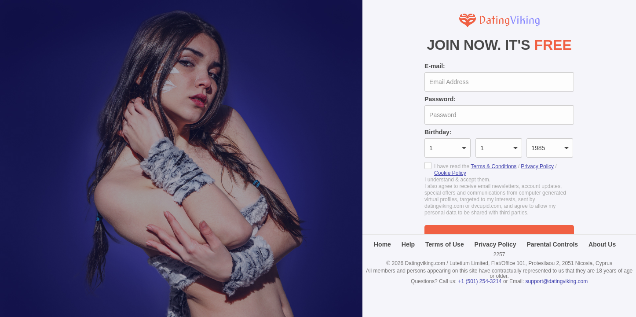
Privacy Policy (537, 166)
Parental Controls (552, 244)
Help (408, 244)
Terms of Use (444, 244)
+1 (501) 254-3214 (479, 281)
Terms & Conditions (493, 166)
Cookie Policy (450, 173)
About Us (602, 244)
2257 (499, 254)
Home (382, 244)
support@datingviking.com (557, 281)
